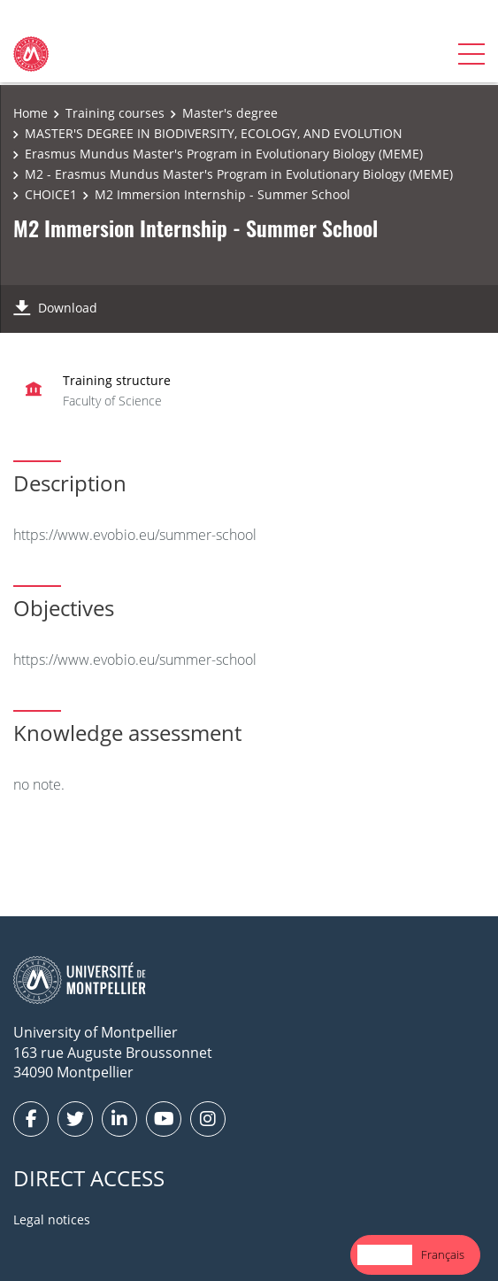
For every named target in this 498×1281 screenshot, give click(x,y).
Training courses (115, 112)
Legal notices (51, 1219)
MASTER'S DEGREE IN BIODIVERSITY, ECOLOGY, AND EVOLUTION (213, 133)
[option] (442, 1255)
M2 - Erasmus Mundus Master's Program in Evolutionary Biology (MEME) (239, 174)
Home (30, 112)
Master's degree (230, 112)
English (384, 1254)
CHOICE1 (51, 194)
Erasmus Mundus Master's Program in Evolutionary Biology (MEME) (224, 153)
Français (442, 1254)
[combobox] (384, 1255)
